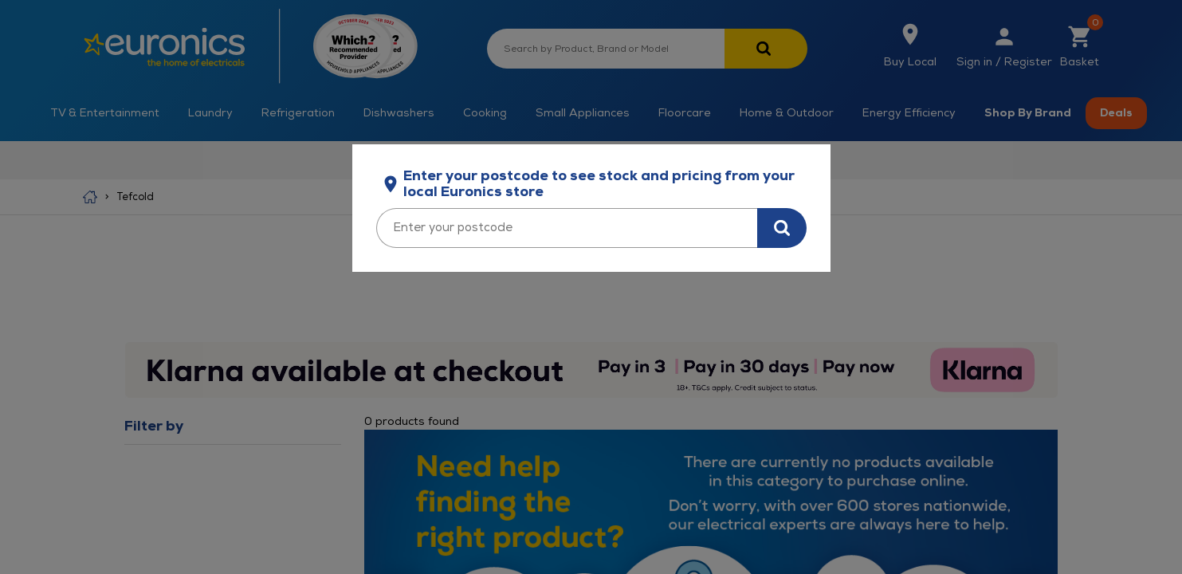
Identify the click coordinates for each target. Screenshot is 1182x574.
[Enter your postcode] (566, 228)
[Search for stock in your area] (782, 228)
